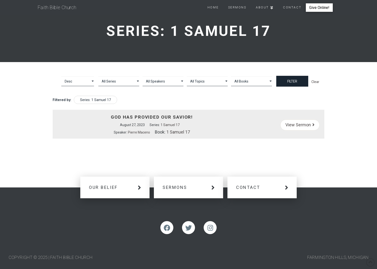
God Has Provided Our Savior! (152, 117)
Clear (315, 82)
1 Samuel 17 (170, 125)
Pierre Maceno (139, 132)
